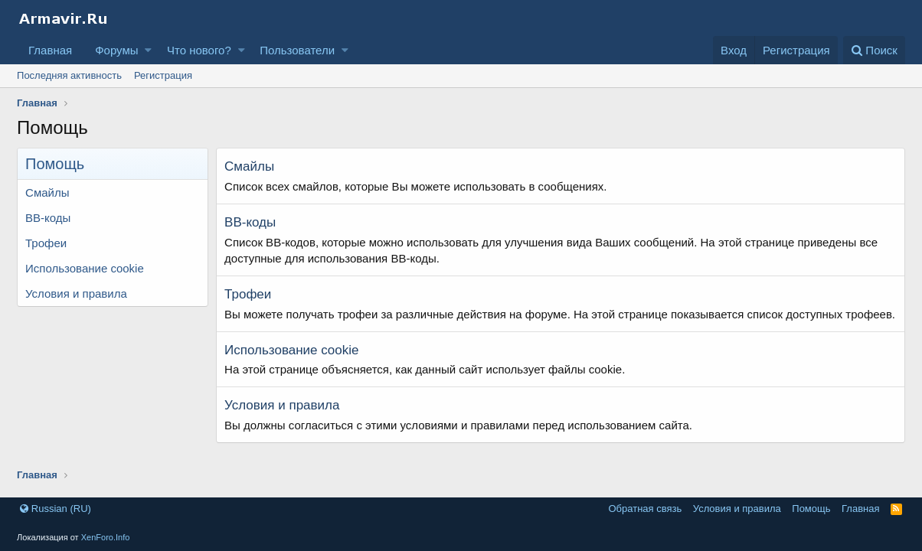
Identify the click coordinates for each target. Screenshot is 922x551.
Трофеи (46, 242)
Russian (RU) (55, 508)
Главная (50, 50)
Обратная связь (645, 508)
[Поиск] (874, 50)
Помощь (811, 508)
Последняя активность (69, 75)
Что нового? (199, 50)
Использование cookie (84, 268)
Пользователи (297, 50)
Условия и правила (76, 293)
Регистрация (163, 75)
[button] (148, 50)
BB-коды (47, 217)
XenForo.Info (105, 537)
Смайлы (47, 192)
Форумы (116, 50)
